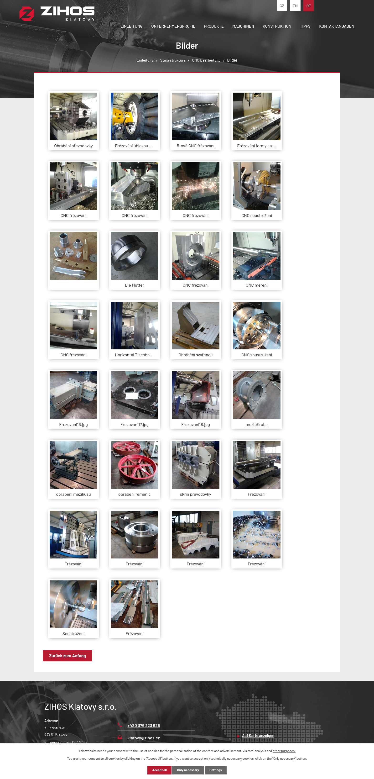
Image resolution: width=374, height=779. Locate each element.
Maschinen (243, 26)
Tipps (305, 26)
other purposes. (284, 750)
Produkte (214, 26)
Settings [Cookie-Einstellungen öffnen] (216, 770)
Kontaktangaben (336, 26)
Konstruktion (277, 26)
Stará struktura (173, 60)
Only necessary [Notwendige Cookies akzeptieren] (188, 770)
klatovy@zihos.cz (139, 737)
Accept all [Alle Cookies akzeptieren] (158, 770)
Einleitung (131, 26)
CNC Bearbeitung (206, 60)
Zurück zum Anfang (68, 655)
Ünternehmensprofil (173, 26)
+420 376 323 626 (139, 725)
